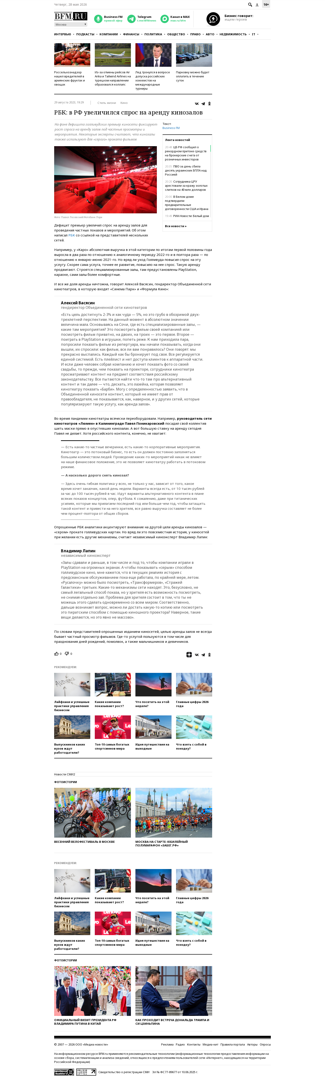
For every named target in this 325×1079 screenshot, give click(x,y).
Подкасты (85, 34)
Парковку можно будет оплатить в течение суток (192, 76)
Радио (180, 1044)
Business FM (171, 128)
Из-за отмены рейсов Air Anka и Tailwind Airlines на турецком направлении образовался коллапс (113, 78)
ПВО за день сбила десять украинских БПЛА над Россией (186, 170)
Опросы (265, 1044)
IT (253, 34)
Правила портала (233, 1044)
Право (195, 34)
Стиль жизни (107, 103)
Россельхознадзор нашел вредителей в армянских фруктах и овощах (69, 78)
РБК (71, 235)
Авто (210, 34)
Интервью (62, 34)
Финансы (131, 34)
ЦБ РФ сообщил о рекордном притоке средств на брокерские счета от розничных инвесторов (186, 153)
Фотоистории (65, 782)
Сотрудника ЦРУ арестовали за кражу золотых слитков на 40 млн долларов (186, 185)
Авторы (252, 1044)
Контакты (193, 1044)
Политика (153, 34)
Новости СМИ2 (64, 774)
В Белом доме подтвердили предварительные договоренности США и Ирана (186, 203)
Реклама (167, 1044)
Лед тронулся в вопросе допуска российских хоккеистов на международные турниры (152, 80)
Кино (124, 103)
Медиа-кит (210, 1044)
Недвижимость (233, 34)
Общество (176, 34)
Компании (109, 34)
